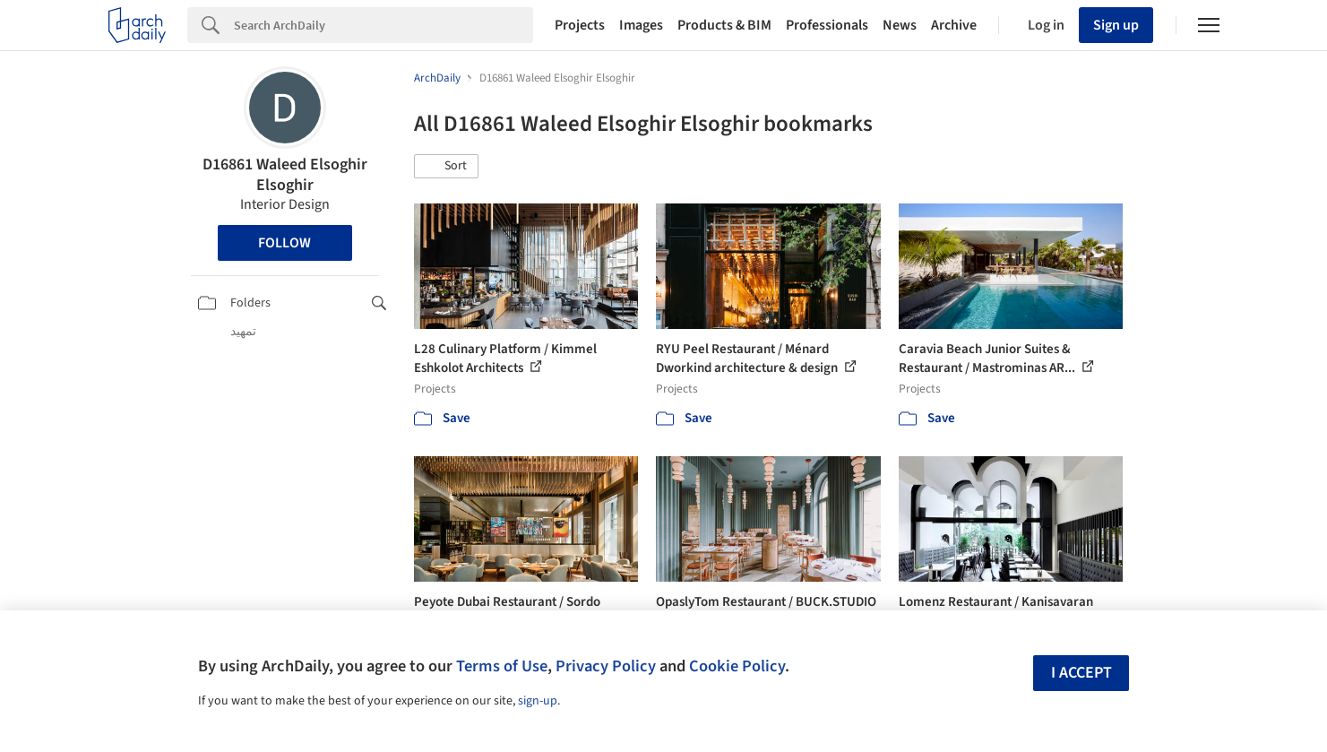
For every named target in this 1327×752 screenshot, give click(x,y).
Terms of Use (501, 666)
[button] (446, 166)
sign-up (537, 701)
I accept (1081, 672)
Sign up (1116, 25)
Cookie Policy (737, 666)
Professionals (827, 25)
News (900, 25)
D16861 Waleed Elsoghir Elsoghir (284, 174)
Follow (284, 243)
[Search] (383, 25)
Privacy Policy (606, 666)
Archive (954, 25)
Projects (580, 25)
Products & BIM (724, 25)
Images (641, 25)
